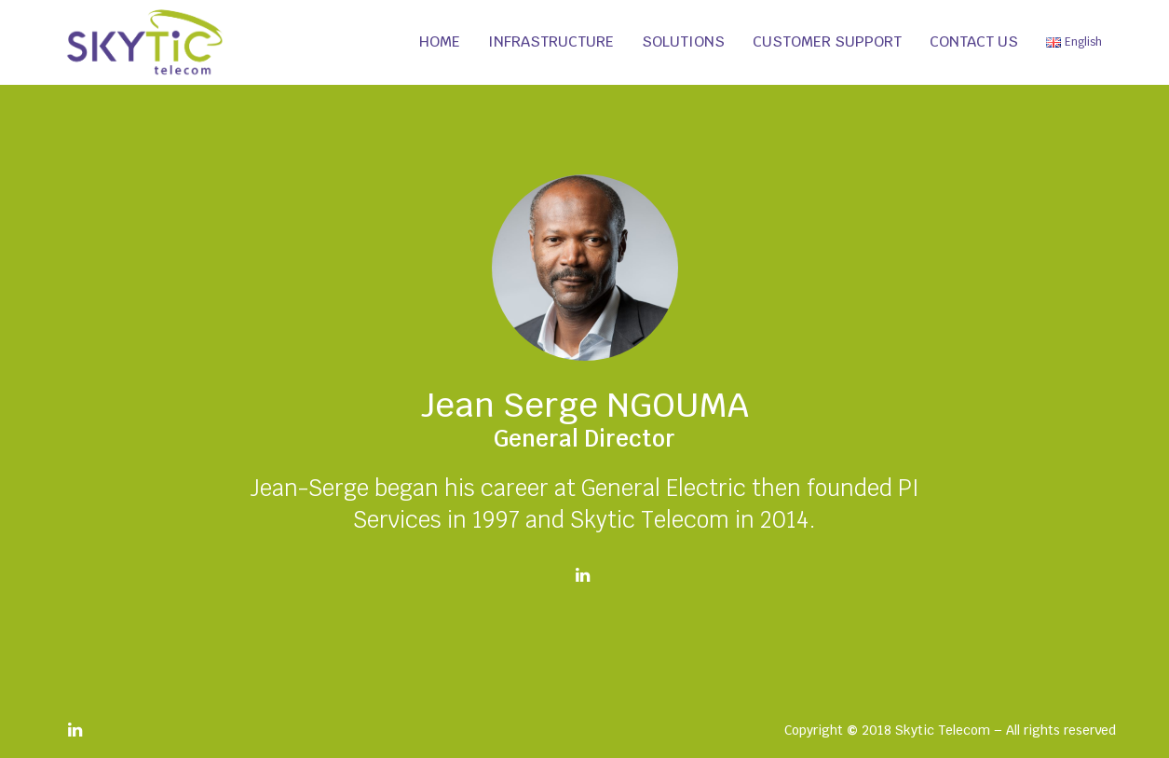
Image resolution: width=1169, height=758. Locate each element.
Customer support (827, 41)
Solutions (683, 41)
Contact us (974, 41)
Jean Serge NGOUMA (585, 405)
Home (439, 41)
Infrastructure (551, 41)
